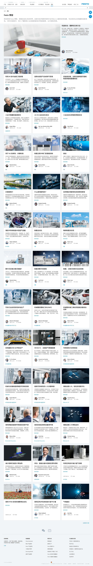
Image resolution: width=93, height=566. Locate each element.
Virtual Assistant (29, 541)
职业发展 (47, 4)
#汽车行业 (13, 325)
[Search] (46, 8)
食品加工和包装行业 (74, 546)
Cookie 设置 (87, 563)
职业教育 (32, 4)
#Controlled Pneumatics (10, 441)
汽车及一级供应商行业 (74, 541)
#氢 (6, 169)
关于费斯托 (41, 4)
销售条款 (74, 563)
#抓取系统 (36, 479)
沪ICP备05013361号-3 (45, 563)
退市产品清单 (29, 554)
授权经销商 (50, 549)
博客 (52, 4)
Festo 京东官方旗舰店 (52, 554)
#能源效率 (7, 131)
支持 (16, 4)
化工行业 (71, 551)
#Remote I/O (66, 402)
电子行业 (71, 544)
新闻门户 (50, 544)
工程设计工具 (10, 4)
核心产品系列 (29, 544)
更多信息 (64, 37)
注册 (5, 545)
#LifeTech (65, 92)
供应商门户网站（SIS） (53, 551)
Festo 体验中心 (51, 546)
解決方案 (23, 4)
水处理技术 (72, 554)
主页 (5, 11)
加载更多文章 (86, 523)
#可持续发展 (66, 364)
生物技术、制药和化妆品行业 (76, 549)
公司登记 (65, 563)
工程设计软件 (29, 549)
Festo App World (29, 551)
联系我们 (50, 541)
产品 (5, 4)
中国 (75, 4)
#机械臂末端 (8, 325)
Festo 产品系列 (29, 546)
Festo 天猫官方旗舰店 (52, 556)
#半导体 (7, 246)
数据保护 (69, 563)
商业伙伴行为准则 (80, 563)
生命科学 (71, 556)
